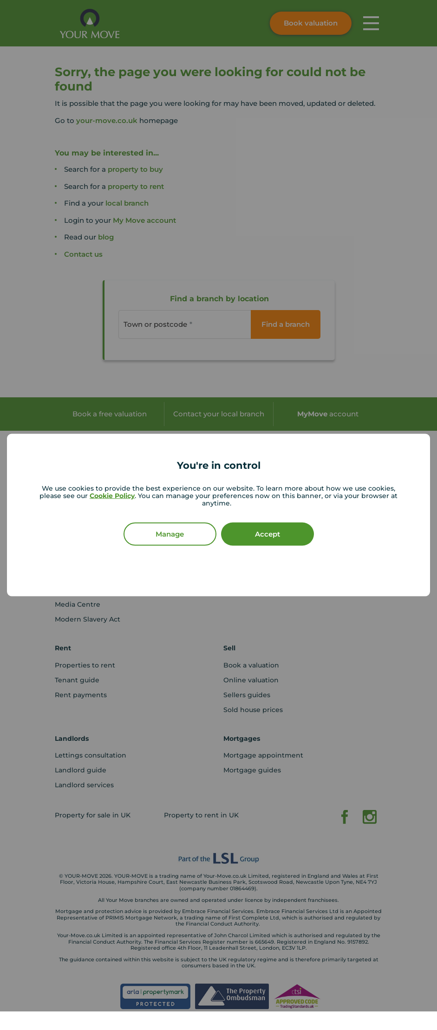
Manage (170, 534)
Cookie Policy (112, 496)
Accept (267, 534)
